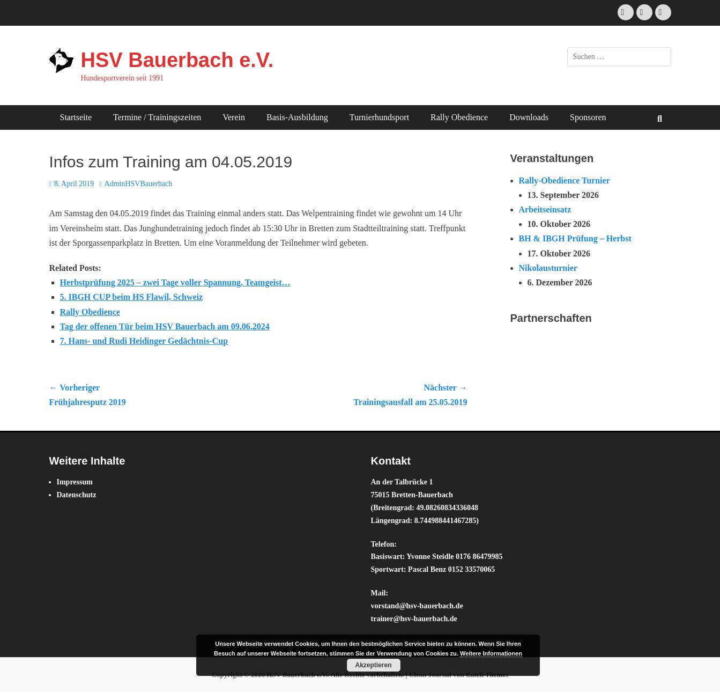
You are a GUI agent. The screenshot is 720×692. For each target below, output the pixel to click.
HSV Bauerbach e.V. (177, 60)
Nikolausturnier (548, 268)
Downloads (528, 117)
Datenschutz (77, 495)
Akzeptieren (373, 665)
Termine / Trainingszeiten (157, 117)
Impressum (75, 482)
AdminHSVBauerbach (139, 184)
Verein (233, 117)
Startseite (76, 117)
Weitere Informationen (491, 653)
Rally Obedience (459, 117)
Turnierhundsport (379, 117)
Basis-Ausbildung (297, 117)
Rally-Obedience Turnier (564, 180)
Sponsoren (588, 117)
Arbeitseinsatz (545, 209)
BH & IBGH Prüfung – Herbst (575, 238)
